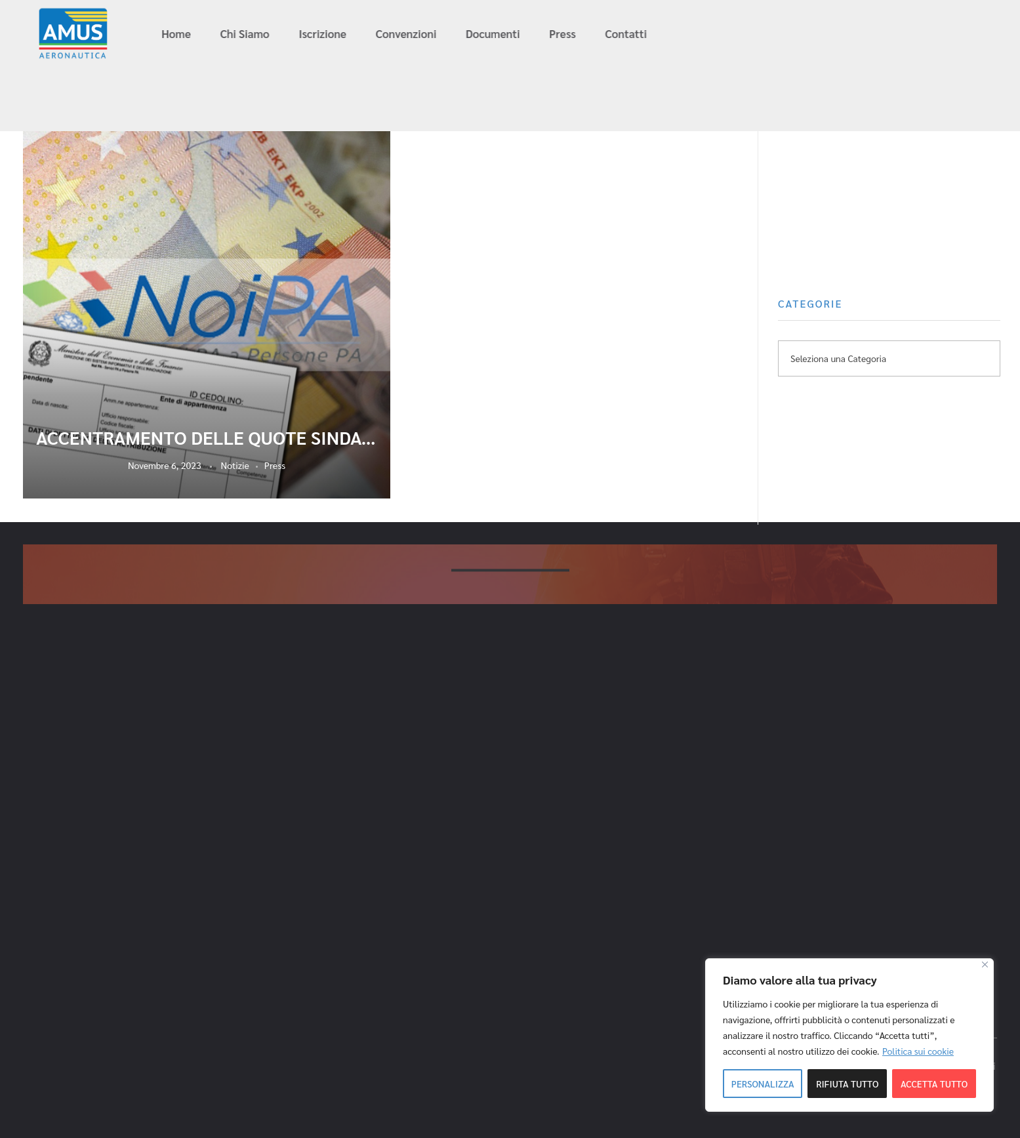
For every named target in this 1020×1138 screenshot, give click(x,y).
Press (274, 465)
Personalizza (762, 1083)
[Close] (985, 964)
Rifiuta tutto (847, 1083)
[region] (849, 1035)
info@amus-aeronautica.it (805, 34)
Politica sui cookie (918, 1051)
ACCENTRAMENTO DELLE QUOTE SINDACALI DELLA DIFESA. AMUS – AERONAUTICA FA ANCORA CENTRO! (206, 437)
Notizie (235, 465)
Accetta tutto (934, 1083)
